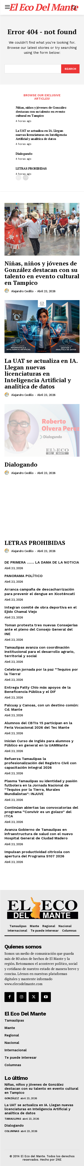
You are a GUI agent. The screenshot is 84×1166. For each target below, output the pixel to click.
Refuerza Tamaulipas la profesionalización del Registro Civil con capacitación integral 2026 (40, 763)
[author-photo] (7, 290)
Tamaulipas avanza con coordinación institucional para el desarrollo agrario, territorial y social (39, 651)
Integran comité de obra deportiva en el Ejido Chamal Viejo (40, 609)
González (11, 1098)
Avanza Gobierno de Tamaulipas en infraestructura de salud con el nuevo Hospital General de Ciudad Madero (38, 833)
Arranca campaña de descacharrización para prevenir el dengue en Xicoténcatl (39, 591)
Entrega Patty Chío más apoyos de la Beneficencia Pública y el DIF (37, 689)
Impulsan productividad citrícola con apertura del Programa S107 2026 (37, 854)
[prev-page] (18, 177)
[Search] (70, 68)
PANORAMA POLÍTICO (23, 576)
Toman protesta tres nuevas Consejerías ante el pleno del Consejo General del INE (41, 629)
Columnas (11, 1131)
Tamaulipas (12, 1118)
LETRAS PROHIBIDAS (31, 168)
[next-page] (25, 177)
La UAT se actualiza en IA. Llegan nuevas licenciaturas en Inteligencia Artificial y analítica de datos (41, 134)
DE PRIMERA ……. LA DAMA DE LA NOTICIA (41, 562)
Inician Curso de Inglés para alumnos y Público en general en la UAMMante (38, 743)
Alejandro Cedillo (22, 291)
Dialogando (24, 153)
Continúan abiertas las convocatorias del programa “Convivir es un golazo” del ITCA (41, 811)
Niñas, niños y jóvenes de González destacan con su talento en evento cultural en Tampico (41, 111)
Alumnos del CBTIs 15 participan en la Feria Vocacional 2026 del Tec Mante (38, 725)
